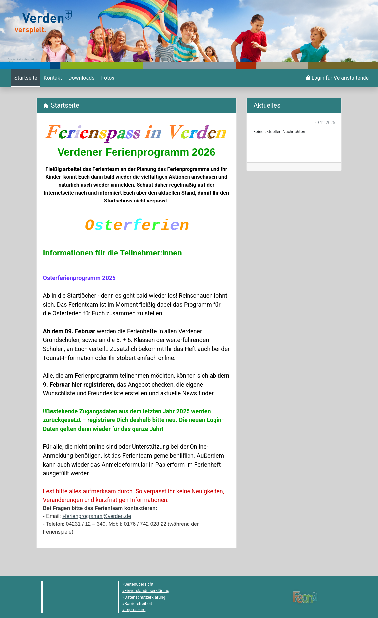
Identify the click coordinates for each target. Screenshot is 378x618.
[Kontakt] (52, 78)
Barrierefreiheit (138, 603)
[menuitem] (25, 78)
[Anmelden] (337, 78)
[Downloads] (80, 78)
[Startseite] (25, 78)
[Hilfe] (107, 78)
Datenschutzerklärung (144, 597)
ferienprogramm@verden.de (98, 516)
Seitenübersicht (139, 584)
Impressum (134, 609)
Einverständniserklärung (146, 590)
